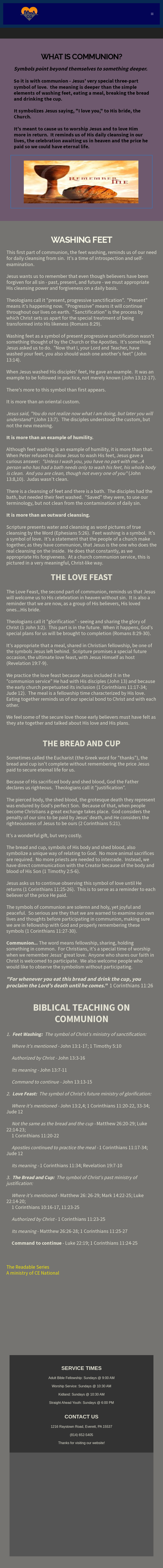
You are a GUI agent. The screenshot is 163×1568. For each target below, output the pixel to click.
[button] (152, 14)
